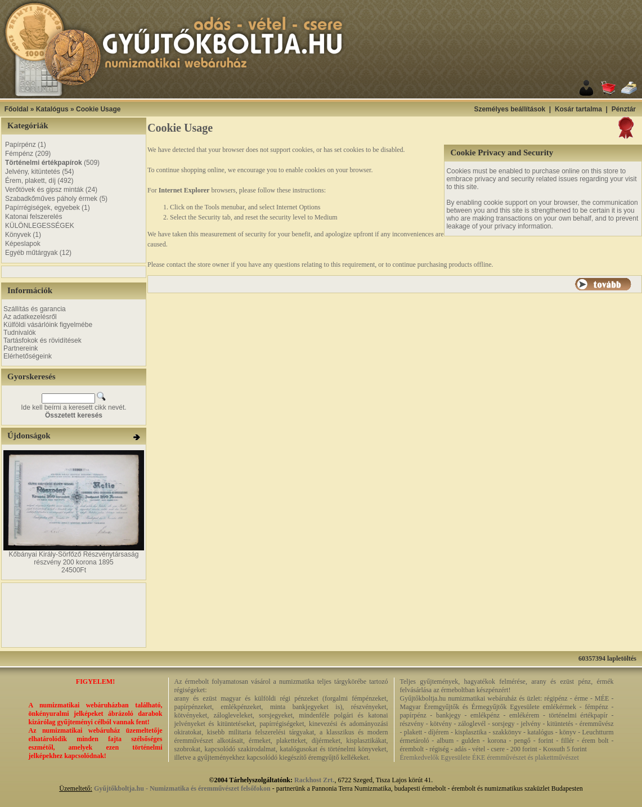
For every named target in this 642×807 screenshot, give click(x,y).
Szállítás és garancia (34, 309)
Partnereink (20, 348)
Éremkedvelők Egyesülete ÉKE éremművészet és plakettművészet (489, 757)
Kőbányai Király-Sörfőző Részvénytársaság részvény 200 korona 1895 (74, 558)
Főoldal (17, 109)
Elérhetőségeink (27, 356)
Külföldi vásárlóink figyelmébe (47, 325)
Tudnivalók (19, 333)
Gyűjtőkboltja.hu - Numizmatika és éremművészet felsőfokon (182, 788)
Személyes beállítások (509, 109)
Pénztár (624, 109)
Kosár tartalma (578, 109)
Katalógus (52, 109)
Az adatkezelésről (30, 317)
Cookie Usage (98, 109)
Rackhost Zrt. (314, 780)
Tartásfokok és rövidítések (42, 340)
